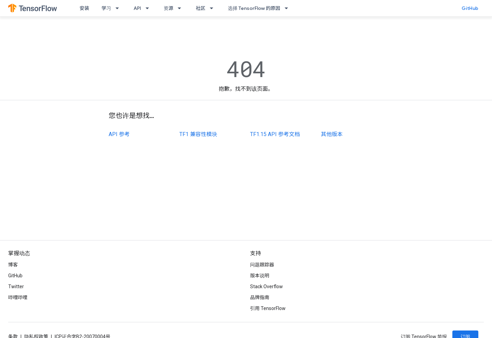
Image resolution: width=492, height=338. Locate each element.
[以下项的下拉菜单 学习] (119, 8)
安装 (84, 8)
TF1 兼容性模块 (198, 134)
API (137, 8)
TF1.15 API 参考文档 (275, 134)
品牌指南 (259, 297)
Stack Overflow (266, 286)
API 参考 (119, 134)
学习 (106, 8)
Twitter (16, 286)
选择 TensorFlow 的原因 (254, 8)
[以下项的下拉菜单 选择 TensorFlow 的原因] (288, 8)
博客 (13, 264)
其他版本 (332, 134)
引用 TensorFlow (268, 308)
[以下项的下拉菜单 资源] (181, 8)
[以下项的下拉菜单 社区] (213, 8)
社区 (200, 8)
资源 (168, 8)
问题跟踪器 (262, 264)
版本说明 (259, 275)
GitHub (470, 8)
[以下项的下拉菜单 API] (149, 8)
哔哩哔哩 (17, 297)
